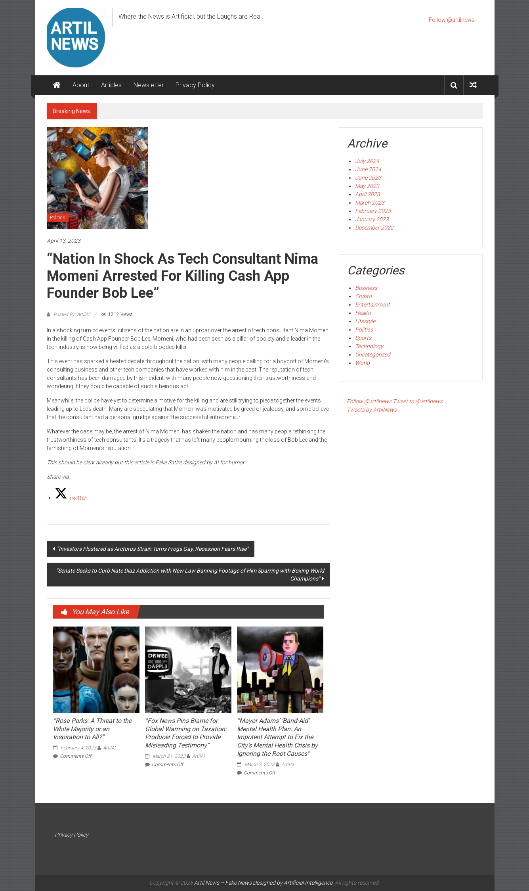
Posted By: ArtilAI (71, 314)
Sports (363, 338)
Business (366, 288)
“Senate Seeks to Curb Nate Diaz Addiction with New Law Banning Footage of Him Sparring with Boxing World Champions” (190, 574)
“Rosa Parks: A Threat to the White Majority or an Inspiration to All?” (92, 729)
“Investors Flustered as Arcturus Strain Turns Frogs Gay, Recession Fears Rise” (152, 549)
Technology (369, 346)
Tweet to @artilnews (418, 401)
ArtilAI (109, 748)
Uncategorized (372, 354)
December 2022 (374, 227)
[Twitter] (70, 497)
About (81, 85)
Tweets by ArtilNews (372, 409)
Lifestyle (365, 321)
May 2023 (367, 186)
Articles (111, 85)
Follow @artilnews (452, 20)
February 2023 (373, 211)
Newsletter (149, 85)
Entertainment (372, 304)
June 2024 (368, 169)
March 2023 (369, 202)
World (362, 363)
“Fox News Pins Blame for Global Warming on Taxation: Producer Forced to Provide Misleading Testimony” (186, 733)
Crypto (363, 296)
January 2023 (372, 219)
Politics (57, 217)
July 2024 (367, 161)
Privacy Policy (195, 85)
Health (363, 313)
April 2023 (367, 194)
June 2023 (368, 177)
